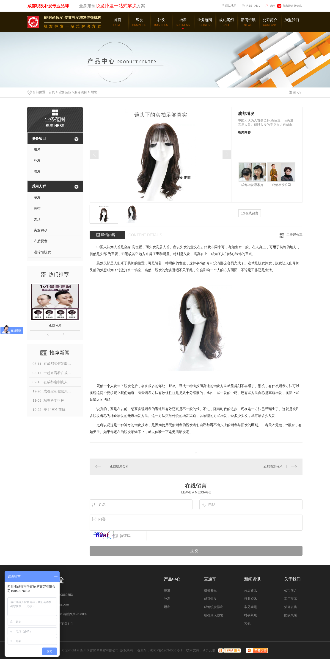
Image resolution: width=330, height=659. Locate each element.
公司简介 (290, 590)
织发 (167, 590)
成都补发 (55, 325)
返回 (295, 92)
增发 (94, 92)
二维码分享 (294, 235)
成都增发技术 (273, 466)
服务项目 (80, 92)
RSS (249, 5)
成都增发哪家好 (252, 185)
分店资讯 (250, 590)
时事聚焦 (250, 615)
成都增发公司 (281, 185)
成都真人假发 (213, 615)
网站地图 (230, 5)
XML (257, 5)
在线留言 (249, 213)
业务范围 (65, 92)
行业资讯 (250, 598)
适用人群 (38, 186)
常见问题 (250, 607)
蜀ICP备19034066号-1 (166, 650)
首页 (52, 92)
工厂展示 (290, 598)
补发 (167, 598)
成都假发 (210, 598)
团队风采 (290, 615)
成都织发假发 (213, 607)
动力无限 (208, 650)
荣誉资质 (290, 607)
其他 (247, 623)
